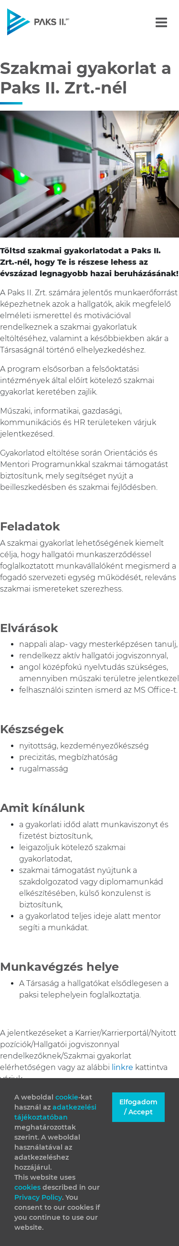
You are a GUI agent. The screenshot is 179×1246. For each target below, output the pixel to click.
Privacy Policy (38, 1197)
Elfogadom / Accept (138, 1107)
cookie (66, 1097)
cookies (28, 1187)
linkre (123, 1067)
